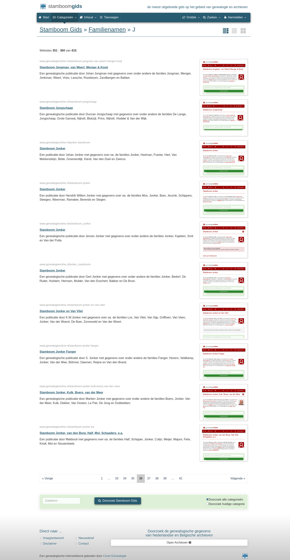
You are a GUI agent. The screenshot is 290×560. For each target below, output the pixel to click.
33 (116, 478)
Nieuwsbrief (86, 538)
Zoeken (211, 17)
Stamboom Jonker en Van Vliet (61, 311)
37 (149, 478)
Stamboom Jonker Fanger (58, 351)
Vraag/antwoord (53, 538)
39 (165, 478)
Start (44, 17)
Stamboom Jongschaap (56, 107)
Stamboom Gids (61, 29)
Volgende (236, 478)
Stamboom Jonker (52, 148)
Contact (84, 543)
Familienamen (107, 29)
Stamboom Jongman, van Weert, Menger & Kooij (74, 67)
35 (132, 478)
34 (125, 478)
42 (180, 478)
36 (140, 478)
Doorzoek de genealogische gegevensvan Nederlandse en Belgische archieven (179, 533)
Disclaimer (50, 543)
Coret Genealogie (114, 556)
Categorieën (64, 17)
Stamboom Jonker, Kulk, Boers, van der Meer (71, 392)
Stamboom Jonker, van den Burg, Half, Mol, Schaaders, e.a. (81, 433)
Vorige (49, 478)
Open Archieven (179, 542)
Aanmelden (235, 17)
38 (157, 478)
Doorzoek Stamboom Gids (117, 500)
